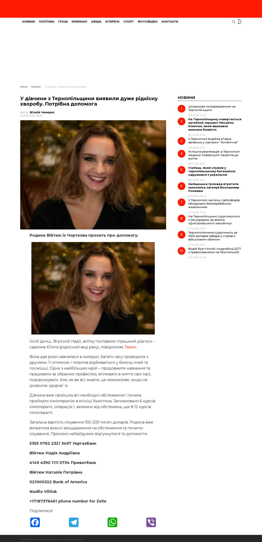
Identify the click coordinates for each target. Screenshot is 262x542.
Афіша (96, 19)
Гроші (63, 19)
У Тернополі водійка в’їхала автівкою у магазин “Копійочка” (213, 138)
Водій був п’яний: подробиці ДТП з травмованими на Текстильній (214, 248)
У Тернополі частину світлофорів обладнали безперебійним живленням (214, 201)
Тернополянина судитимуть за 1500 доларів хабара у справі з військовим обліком (212, 234)
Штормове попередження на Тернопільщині (211, 106)
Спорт (128, 19)
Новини (28, 19)
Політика (46, 19)
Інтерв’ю (112, 19)
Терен (130, 345)
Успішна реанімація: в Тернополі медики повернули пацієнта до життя (213, 153)
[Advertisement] (131, 54)
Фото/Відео (148, 19)
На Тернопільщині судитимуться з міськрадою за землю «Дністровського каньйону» (214, 217)
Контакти (170, 19)
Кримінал (79, 19)
